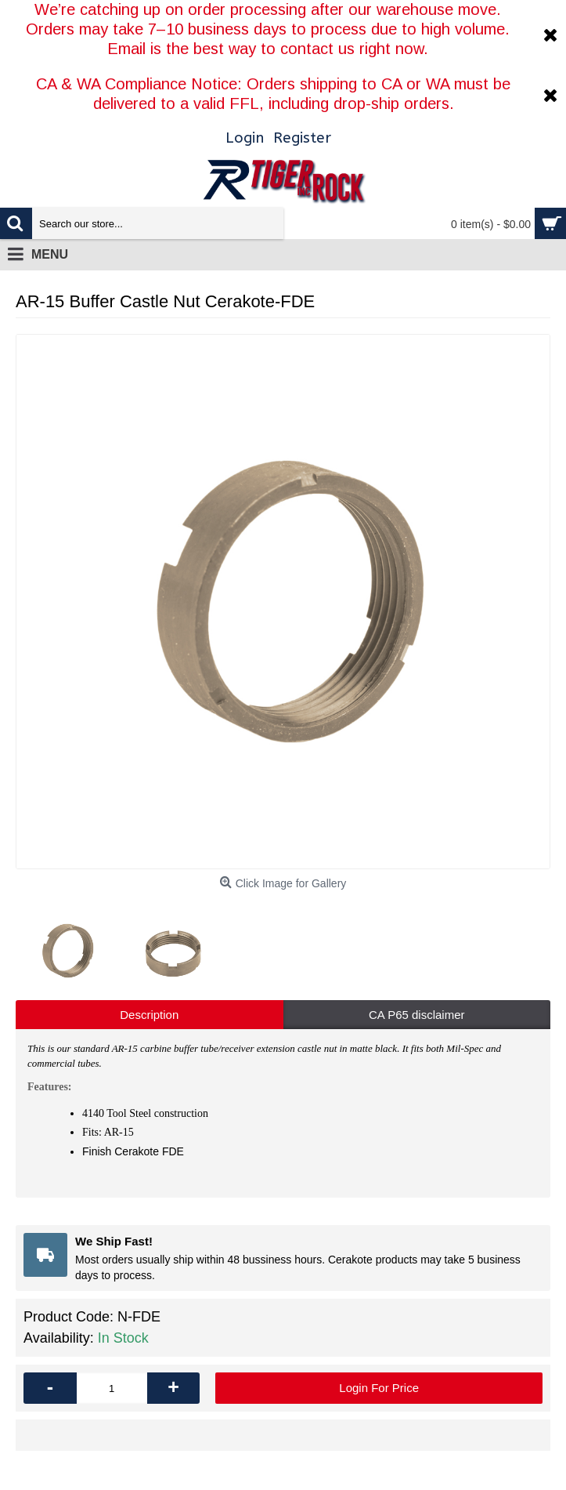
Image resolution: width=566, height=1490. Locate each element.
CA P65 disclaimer (417, 1014)
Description (149, 1014)
